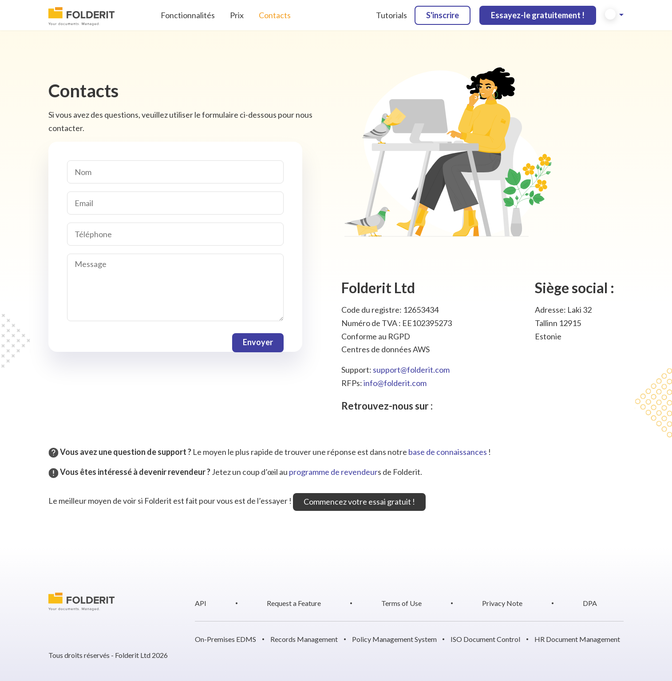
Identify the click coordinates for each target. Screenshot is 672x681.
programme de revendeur (333, 472)
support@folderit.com (411, 369)
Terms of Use (401, 603)
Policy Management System (394, 639)
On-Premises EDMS (225, 639)
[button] (614, 15)
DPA (590, 603)
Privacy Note (502, 603)
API (200, 603)
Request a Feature (294, 603)
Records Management (304, 639)
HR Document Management (577, 639)
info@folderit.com (395, 383)
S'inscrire (442, 15)
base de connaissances (447, 452)
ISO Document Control (485, 639)
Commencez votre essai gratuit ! (359, 501)
